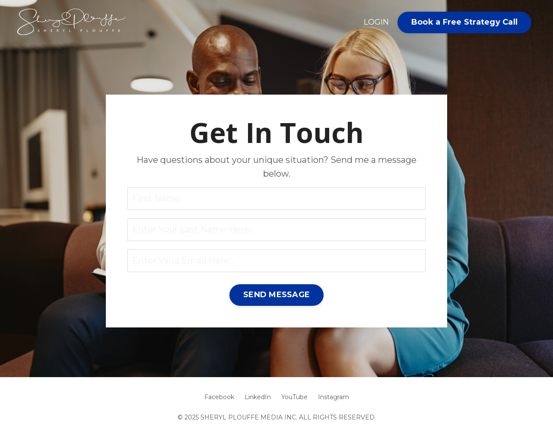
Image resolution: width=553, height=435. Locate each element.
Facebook (219, 397)
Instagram (333, 397)
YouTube (294, 397)
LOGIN (376, 22)
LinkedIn (258, 397)
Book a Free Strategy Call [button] (464, 22)
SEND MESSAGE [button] (276, 294)
